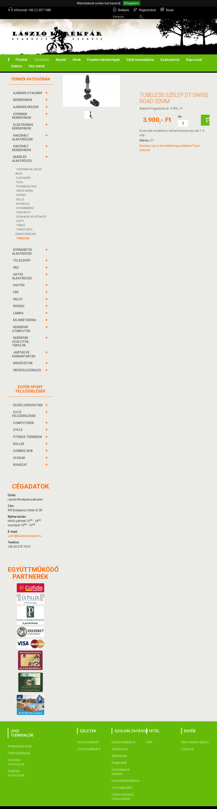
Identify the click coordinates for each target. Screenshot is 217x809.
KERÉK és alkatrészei (22, 153)
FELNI (19, 176)
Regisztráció (145, 10)
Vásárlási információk (16, 756)
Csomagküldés (122, 781)
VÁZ (16, 262)
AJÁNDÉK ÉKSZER (26, 101)
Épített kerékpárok (123, 736)
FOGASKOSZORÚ (26, 180)
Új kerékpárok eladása (121, 766)
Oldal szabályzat (19, 747)
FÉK (16, 286)
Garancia (187, 743)
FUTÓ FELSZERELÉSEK (24, 408)
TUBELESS (22, 232)
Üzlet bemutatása (140, 54)
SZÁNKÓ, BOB (23, 445)
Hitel (149, 736)
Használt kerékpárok (125, 775)
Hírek (77, 54)
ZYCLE (18, 424)
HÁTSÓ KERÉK (24, 184)
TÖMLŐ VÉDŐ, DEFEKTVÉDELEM (25, 226)
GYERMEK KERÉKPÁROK (22, 110)
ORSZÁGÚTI (23, 206)
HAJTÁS (19, 279)
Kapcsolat (194, 54)
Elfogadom (131, 3)
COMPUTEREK (24, 417)
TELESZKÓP (22, 255)
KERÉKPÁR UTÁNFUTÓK (21, 323)
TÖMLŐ (20, 219)
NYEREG (19, 300)
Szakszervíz (170, 54)
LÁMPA (18, 307)
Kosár (167, 10)
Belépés (121, 10)
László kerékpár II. (89, 743)
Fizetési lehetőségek (103, 54)
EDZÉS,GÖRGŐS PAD (28, 399)
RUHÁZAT (20, 459)
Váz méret (37, 60)
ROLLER (19, 438)
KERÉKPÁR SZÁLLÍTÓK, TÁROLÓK (20, 335)
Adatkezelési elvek (20, 740)
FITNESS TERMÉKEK (28, 431)
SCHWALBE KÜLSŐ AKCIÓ (31, 210)
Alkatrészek (119, 750)
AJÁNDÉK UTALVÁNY (28, 87)
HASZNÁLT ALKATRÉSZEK (23, 131)
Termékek (41, 54)
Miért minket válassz (195, 736)
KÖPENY (21, 189)
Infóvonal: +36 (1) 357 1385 (30, 10)
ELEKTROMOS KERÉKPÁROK (22, 121)
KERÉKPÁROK (23, 94)
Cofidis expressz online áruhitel (123, 791)
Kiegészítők (119, 757)
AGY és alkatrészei (22, 270)
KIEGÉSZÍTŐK (23, 357)
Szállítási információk (16, 767)
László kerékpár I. (88, 736)
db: (180, 111)
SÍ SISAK (19, 452)
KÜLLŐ (20, 193)
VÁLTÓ (18, 293)
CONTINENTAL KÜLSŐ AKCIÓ (28, 165)
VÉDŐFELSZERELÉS (27, 364)
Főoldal (21, 54)
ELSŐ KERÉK (23, 172)
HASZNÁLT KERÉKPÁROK (22, 142)
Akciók (61, 54)
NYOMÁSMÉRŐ (25, 202)
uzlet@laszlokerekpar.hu (24, 530)
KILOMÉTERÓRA (25, 314)
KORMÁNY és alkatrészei (22, 246)
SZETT (20, 215)
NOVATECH (23, 198)
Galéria (16, 60)
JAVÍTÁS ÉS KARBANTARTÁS (24, 348)
